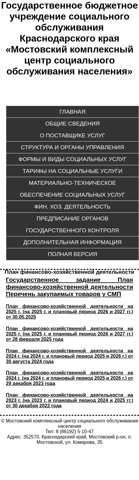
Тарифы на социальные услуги (72, 171)
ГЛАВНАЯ (72, 112)
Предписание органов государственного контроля (72, 224)
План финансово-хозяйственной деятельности (69, 283)
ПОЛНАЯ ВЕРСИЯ (72, 254)
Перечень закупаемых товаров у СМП (63, 293)
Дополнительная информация (72, 242)
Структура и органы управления (72, 147)
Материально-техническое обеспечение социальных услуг (72, 189)
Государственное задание (62, 279)
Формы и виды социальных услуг (72, 159)
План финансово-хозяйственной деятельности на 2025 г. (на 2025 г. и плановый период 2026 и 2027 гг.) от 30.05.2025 (69, 312)
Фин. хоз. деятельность (72, 207)
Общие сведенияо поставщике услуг (72, 129)
